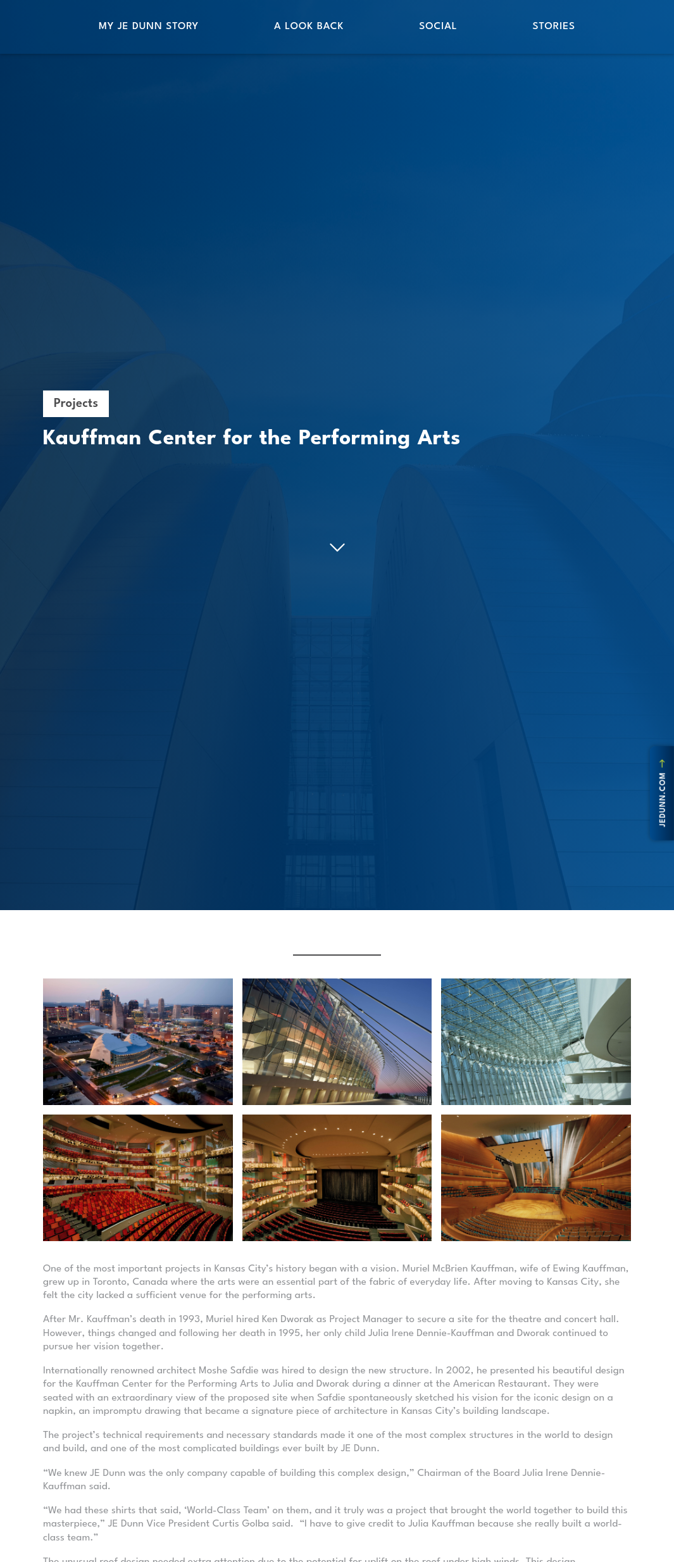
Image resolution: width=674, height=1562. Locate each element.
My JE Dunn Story (149, 27)
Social (438, 27)
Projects (76, 403)
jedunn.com (663, 793)
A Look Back (309, 27)
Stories (554, 27)
